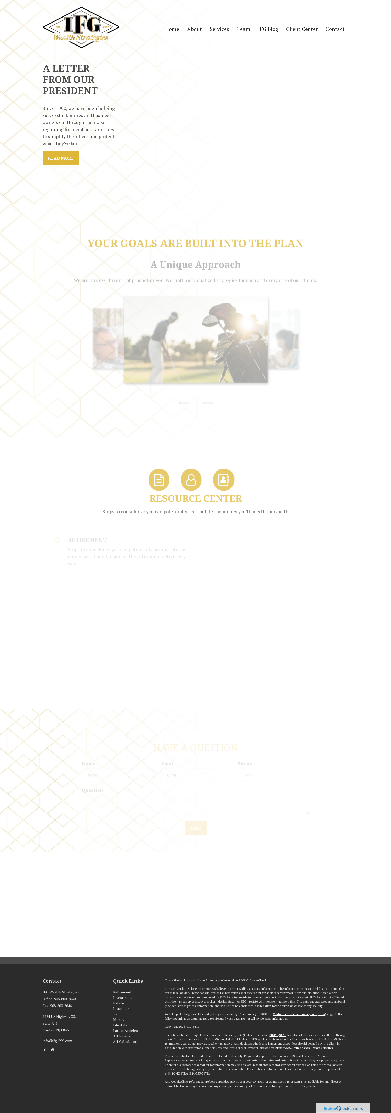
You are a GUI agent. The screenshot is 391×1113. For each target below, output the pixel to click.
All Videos (121, 1035)
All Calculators (125, 1041)
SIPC (282, 1035)
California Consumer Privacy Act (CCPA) (299, 1014)
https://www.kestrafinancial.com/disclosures (304, 1048)
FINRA (273, 1035)
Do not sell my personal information (264, 1018)
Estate (118, 1002)
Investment (122, 997)
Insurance (121, 1008)
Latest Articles (125, 1030)
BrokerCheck (258, 980)
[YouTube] (53, 1049)
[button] (194, 29)
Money (118, 1019)
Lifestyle (120, 1024)
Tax (116, 1013)
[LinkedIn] (44, 1049)
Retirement (122, 992)
